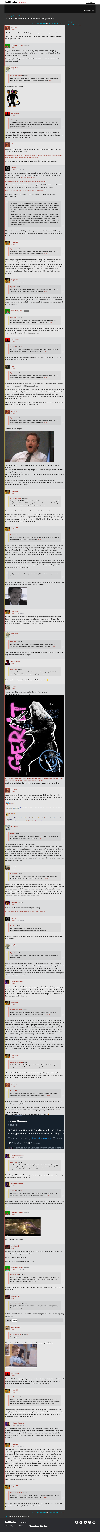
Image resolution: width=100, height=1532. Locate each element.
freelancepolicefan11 (17, 981)
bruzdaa (13, 686)
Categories (89, 10)
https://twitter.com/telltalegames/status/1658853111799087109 (25, 191)
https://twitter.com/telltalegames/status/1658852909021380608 (25, 181)
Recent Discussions (74, 25)
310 (61, 23)
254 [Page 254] (56, 23)
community (22, 2)
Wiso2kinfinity (15, 661)
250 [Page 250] (44, 23)
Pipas (12, 366)
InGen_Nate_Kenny (17, 45)
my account (90, 2)
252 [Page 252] (50, 23)
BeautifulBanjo (15, 1327)
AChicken (14, 27)
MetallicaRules (15, 1246)
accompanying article (28, 177)
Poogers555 (14, 242)
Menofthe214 (15, 827)
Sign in (6, 1516)
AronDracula (15, 113)
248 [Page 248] (38, 23)
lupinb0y (13, 167)
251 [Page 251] (47, 23)
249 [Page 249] (41, 23)
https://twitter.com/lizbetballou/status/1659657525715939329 (25, 911)
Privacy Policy (43, 1526)
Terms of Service (34, 1526)
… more (50, 80)
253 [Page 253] (53, 23)
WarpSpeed (14, 68)
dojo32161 (14, 902)
